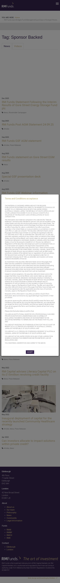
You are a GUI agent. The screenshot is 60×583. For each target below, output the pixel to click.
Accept (30, 352)
